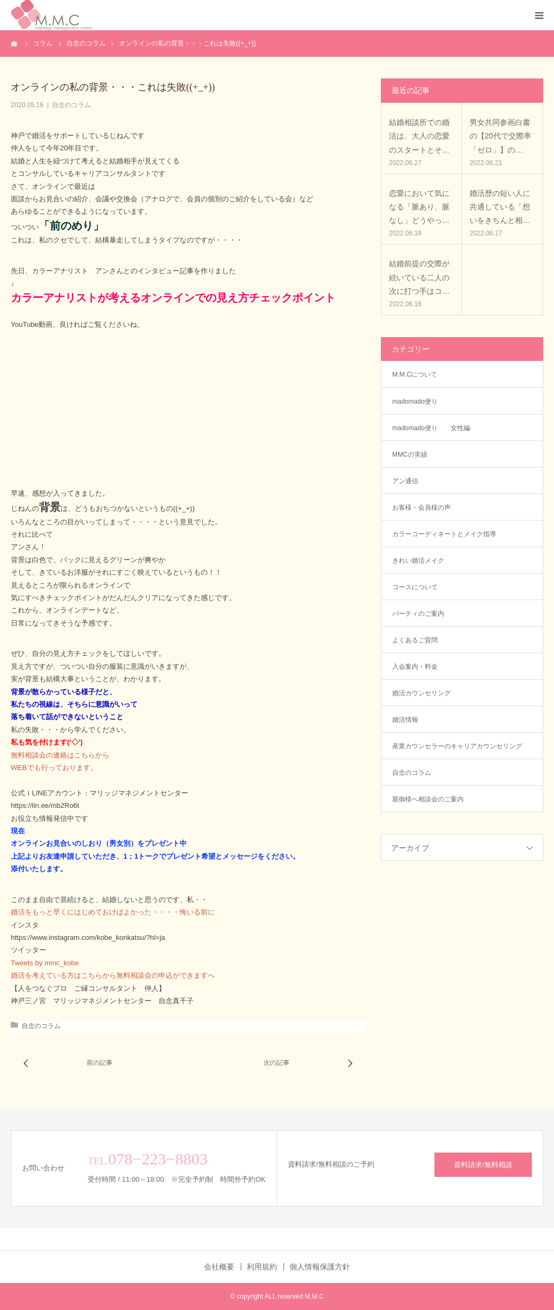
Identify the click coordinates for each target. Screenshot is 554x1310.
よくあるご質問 (415, 640)
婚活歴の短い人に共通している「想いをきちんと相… (500, 207)
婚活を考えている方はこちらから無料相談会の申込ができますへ (113, 975)
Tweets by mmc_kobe (45, 963)
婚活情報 (405, 719)
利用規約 (262, 1266)
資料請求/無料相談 (483, 1165)
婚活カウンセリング (421, 693)
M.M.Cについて (414, 374)
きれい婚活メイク (418, 560)
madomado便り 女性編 (431, 428)
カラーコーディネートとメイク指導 (444, 534)
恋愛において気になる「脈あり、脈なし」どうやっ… (419, 207)
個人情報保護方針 (319, 1266)
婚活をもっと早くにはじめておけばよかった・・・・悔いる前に (113, 912)
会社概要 (219, 1266)
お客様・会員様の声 (421, 507)
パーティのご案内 (418, 613)
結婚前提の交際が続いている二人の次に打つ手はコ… (419, 277)
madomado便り (415, 401)
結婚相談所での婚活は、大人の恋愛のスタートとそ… (419, 136)
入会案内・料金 (415, 666)
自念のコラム (71, 105)
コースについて (415, 587)
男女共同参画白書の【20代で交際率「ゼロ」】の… (500, 136)
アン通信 (408, 481)
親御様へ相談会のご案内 (428, 799)
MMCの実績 (409, 454)
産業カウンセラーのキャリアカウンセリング (457, 746)
